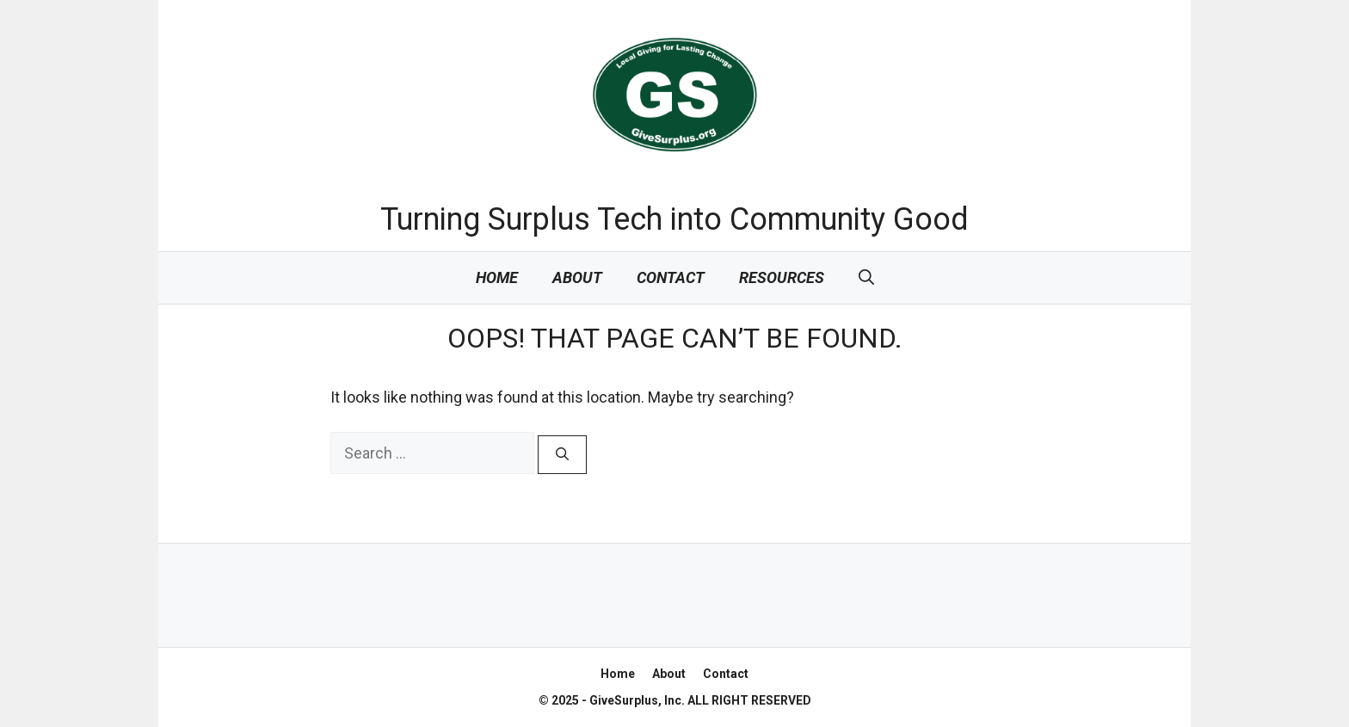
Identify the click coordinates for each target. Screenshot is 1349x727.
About (577, 277)
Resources (781, 277)
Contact (671, 277)
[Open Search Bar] (866, 278)
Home (497, 277)
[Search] (562, 454)
